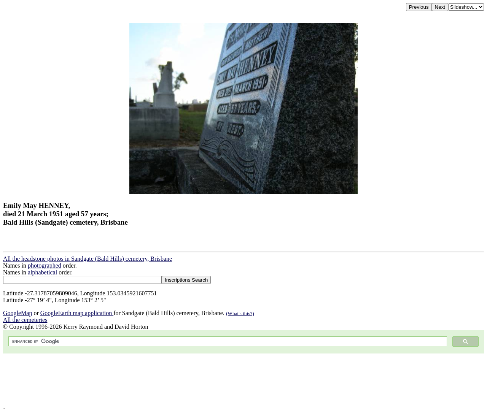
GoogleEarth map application (76, 313)
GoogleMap (17, 313)
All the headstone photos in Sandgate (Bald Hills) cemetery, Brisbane (87, 258)
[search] (227, 341)
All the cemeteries (25, 320)
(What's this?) (240, 313)
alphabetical (42, 272)
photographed (44, 265)
